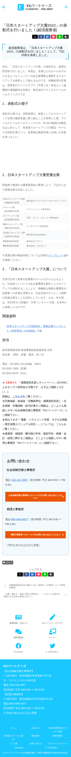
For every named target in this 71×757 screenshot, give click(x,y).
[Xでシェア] (35, 37)
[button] (66, 37)
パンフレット (57, 255)
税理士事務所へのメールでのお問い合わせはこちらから (35, 534)
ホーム (13, 728)
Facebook (19, 748)
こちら (18, 396)
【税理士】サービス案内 (13, 738)
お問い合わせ (36, 743)
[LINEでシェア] (60, 37)
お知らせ (7, 562)
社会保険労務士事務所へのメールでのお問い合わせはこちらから (35, 496)
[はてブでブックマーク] (47, 37)
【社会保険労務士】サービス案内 (58, 730)
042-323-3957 (20, 480)
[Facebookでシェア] (41, 37)
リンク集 (13, 743)
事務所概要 (58, 736)
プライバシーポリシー (58, 743)
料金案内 (36, 736)
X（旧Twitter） (52, 748)
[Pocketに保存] (53, 37)
